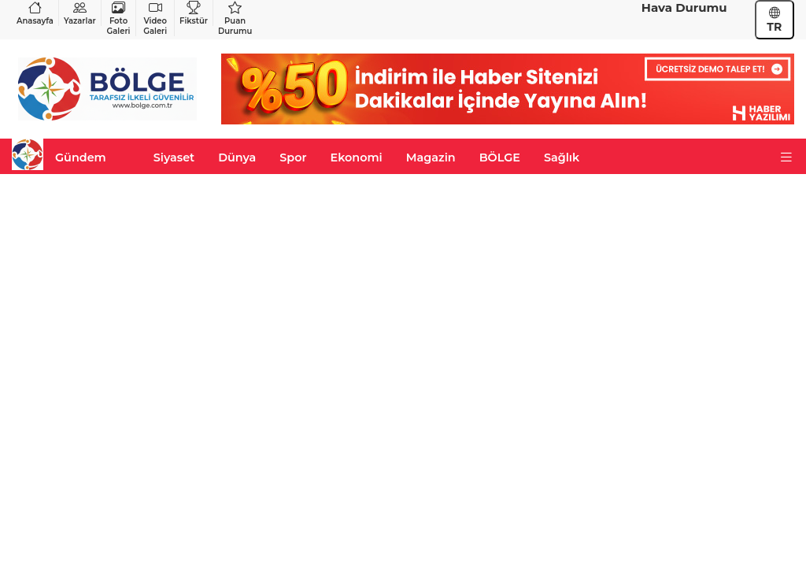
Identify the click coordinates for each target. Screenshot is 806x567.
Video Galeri (155, 18)
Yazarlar (80, 13)
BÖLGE (499, 157)
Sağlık (561, 157)
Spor (292, 157)
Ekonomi (357, 157)
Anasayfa (35, 13)
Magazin (431, 157)
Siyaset (173, 157)
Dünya (237, 157)
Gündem (80, 157)
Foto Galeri (118, 18)
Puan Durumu (235, 18)
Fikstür (193, 13)
